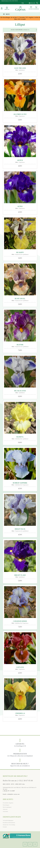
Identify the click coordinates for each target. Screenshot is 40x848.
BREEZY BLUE (20, 529)
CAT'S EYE (20, 667)
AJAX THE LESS (20, 68)
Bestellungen (6, 805)
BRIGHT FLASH (20, 575)
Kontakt (5, 827)
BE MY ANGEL (20, 298)
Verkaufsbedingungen (8, 820)
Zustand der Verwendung (9, 824)
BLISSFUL (20, 437)
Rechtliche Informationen (9, 822)
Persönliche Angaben (8, 802)
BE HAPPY (20, 252)
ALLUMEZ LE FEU (20, 114)
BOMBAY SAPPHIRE (20, 483)
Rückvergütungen (7, 807)
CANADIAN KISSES (20, 621)
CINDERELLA (20, 713)
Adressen (5, 809)
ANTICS (20, 160)
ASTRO (20, 206)
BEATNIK (20, 345)
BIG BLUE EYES (20, 391)
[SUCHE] (37, 3)
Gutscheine (5, 811)
